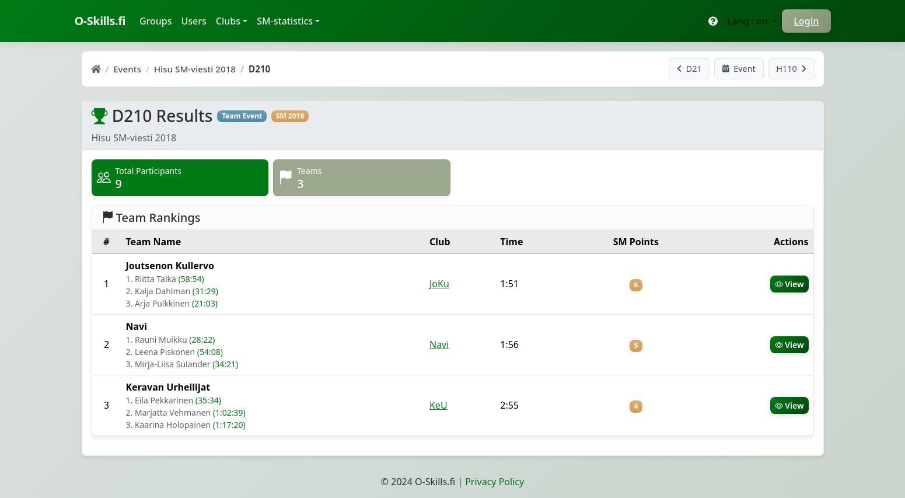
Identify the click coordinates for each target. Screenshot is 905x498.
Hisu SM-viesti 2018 (195, 69)
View (789, 284)
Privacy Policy (494, 481)
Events (127, 69)
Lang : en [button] (748, 21)
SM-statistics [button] (285, 21)
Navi (439, 344)
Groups (158, 20)
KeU (438, 405)
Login (806, 21)
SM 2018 (290, 116)
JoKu (439, 283)
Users (194, 21)
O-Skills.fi (100, 21)
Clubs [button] (228, 21)
